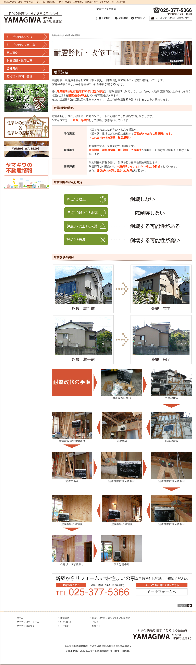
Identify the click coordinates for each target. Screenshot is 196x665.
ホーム (20, 618)
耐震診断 (64, 618)
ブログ (95, 622)
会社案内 (64, 626)
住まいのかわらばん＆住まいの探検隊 (111, 618)
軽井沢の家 (66, 622)
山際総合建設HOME (61, 35)
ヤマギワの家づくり (27, 626)
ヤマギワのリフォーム (28, 622)
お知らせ (96, 626)
